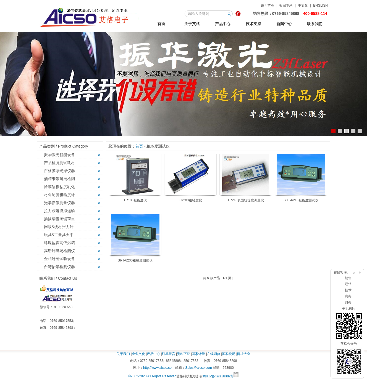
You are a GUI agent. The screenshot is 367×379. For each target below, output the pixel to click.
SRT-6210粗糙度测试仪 (301, 200)
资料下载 (183, 354)
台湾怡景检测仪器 (59, 267)
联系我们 (315, 24)
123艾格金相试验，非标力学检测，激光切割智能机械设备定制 (89, 16)
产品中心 (222, 24)
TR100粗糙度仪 (135, 200)
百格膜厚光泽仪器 (59, 171)
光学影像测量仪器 (59, 203)
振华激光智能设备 (59, 155)
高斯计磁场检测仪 (59, 251)
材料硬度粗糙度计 (59, 195)
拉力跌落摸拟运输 (59, 211)
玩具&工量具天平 (59, 235)
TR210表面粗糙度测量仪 (245, 200)
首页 (161, 24)
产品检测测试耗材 (59, 163)
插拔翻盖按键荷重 (59, 219)
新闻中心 (284, 24)
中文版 (303, 5)
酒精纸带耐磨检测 (59, 179)
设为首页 (267, 5)
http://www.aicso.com (158, 368)
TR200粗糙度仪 (190, 200)
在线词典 (213, 354)
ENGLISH (320, 5)
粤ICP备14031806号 (218, 376)
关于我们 (123, 354)
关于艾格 (192, 24)
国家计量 (198, 354)
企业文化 (138, 354)
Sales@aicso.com (198, 368)
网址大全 (243, 354)
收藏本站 (286, 5)
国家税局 (228, 354)
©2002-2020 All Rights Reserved (152, 376)
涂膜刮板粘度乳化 (59, 187)
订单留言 (168, 354)
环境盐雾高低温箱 (59, 243)
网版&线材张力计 (59, 227)
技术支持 (253, 24)
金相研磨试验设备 (59, 259)
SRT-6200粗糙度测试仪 (135, 260)
